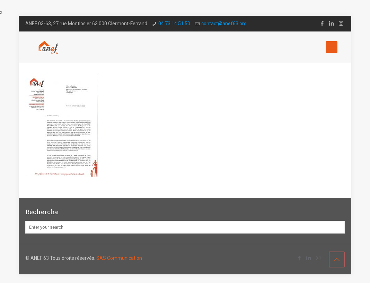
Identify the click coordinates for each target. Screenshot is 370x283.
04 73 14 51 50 (174, 23)
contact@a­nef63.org (224, 23)
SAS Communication (119, 258)
